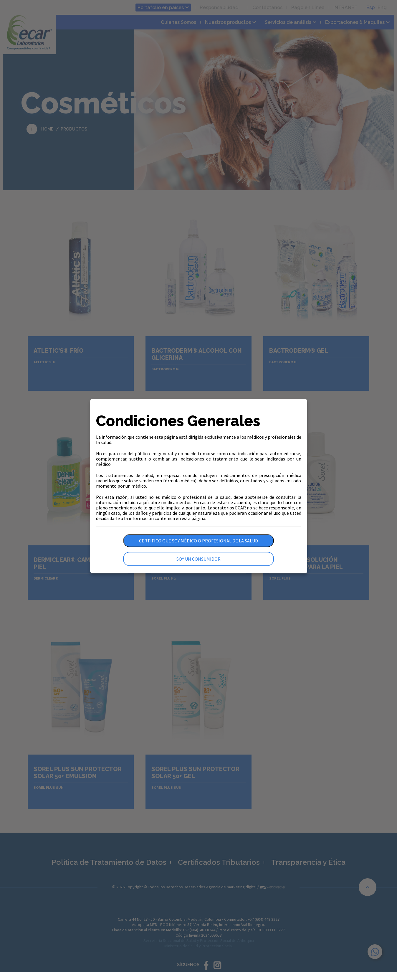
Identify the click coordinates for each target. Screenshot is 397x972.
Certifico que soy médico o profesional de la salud (198, 541)
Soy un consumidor (198, 559)
